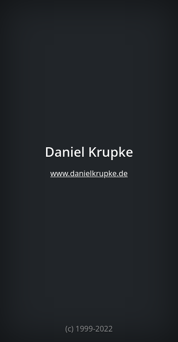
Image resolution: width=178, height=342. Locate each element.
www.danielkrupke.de (89, 173)
